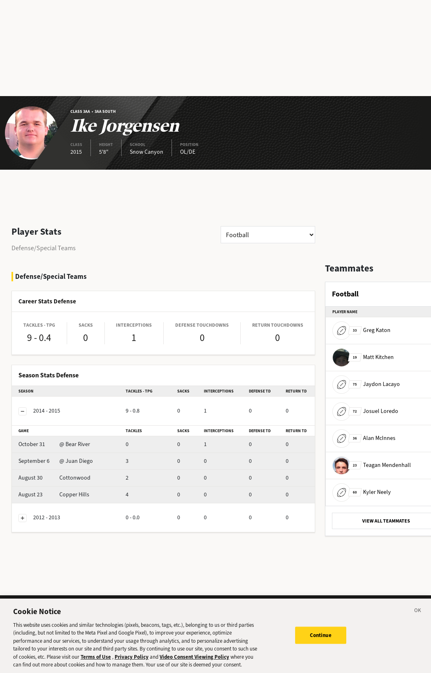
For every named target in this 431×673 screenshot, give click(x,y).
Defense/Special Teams (43, 248)
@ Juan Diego (55, 461)
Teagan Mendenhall (371, 465)
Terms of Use (96, 660)
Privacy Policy (132, 660)
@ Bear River (54, 444)
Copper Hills (53, 494)
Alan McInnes (363, 438)
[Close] (418, 615)
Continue (321, 638)
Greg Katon (361, 330)
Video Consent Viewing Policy (194, 660)
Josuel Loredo (365, 411)
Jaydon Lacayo (366, 384)
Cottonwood (54, 478)
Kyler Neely (361, 492)
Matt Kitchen (363, 357)
